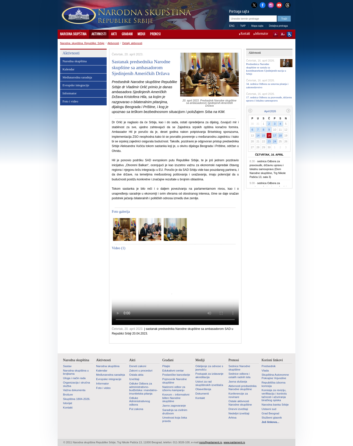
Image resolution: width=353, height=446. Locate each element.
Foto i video (70, 101)
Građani (127, 34)
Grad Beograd (270, 413)
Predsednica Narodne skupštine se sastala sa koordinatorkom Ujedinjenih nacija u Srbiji (266, 68)
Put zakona (136, 409)
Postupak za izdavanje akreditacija (209, 375)
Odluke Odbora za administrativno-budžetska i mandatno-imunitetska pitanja (143, 388)
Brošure (68, 394)
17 (274, 135)
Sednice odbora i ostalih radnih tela (239, 375)
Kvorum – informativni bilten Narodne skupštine (175, 398)
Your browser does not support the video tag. (175, 289)
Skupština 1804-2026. (76, 398)
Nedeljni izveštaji (238, 413)
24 (274, 141)
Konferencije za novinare (238, 395)
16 (269, 135)
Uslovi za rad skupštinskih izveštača (209, 383)
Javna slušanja (237, 381)
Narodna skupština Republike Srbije (82, 43)
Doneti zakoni (137, 366)
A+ (282, 34)
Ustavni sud (269, 409)
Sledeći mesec (288, 111)
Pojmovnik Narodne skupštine (174, 381)
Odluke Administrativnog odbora (139, 401)
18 (280, 135)
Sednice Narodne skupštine (239, 368)
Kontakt (245, 34)
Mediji (141, 34)
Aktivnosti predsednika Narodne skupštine (242, 387)
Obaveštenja (203, 389)
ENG (232, 26)
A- (275, 34)
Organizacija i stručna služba (76, 384)
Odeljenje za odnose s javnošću (209, 368)
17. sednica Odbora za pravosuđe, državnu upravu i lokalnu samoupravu (269, 99)
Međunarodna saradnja (77, 77)
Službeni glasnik (272, 417)
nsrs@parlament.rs (210, 442)
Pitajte (166, 366)
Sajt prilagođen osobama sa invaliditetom (289, 34)
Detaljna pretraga (278, 26)
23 (269, 141)
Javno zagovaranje (174, 405)
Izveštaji (134, 379)
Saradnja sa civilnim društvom (174, 412)
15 (263, 135)
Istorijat (67, 403)
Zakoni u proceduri (140, 370)
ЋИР (243, 26)
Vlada (265, 370)
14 (257, 135)
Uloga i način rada (74, 378)
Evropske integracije (76, 85)
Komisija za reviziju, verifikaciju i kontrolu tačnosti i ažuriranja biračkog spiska (274, 395)
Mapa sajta (257, 26)
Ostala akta (136, 374)
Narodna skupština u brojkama (76, 372)
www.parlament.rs (234, 442)
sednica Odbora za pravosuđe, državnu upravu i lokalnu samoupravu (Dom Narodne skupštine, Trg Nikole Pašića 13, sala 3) (268, 169)
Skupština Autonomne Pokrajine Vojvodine (275, 376)
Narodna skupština (73, 34)
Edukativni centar (173, 370)
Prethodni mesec (250, 111)
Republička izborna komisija (273, 384)
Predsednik (269, 366)
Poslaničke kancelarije (176, 374)
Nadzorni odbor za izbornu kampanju (173, 388)
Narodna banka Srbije (275, 404)
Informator (261, 34)
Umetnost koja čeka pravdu (174, 419)
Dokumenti (202, 393)
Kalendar (68, 69)
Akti (114, 34)
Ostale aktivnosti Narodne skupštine (240, 403)
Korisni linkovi (272, 360)
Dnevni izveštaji (238, 409)
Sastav (67, 366)
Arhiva (232, 417)
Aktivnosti (98, 34)
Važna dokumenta (74, 390)
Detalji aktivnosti (132, 43)
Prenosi (155, 34)
